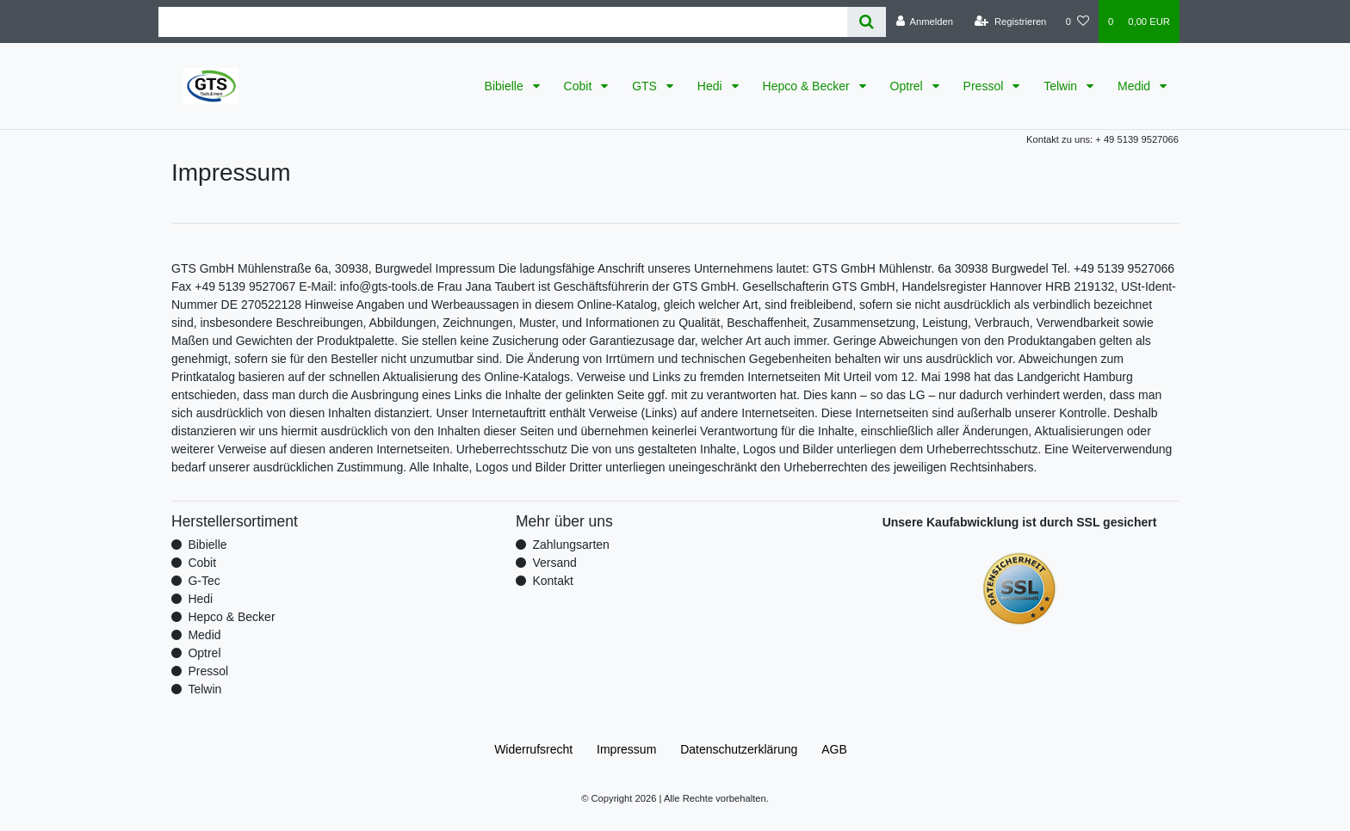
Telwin (1062, 86)
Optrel (908, 86)
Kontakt (552, 581)
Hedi (711, 86)
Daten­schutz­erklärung (738, 749)
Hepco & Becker (808, 86)
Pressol (985, 86)
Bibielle (506, 86)
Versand (554, 562)
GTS (646, 86)
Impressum (626, 749)
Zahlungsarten (571, 544)
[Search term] (502, 22)
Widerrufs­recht (533, 749)
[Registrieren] (1010, 21)
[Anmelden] (924, 21)
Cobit (580, 86)
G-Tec (204, 581)
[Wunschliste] (1077, 21)
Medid (1136, 86)
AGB (834, 749)
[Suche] (866, 22)
